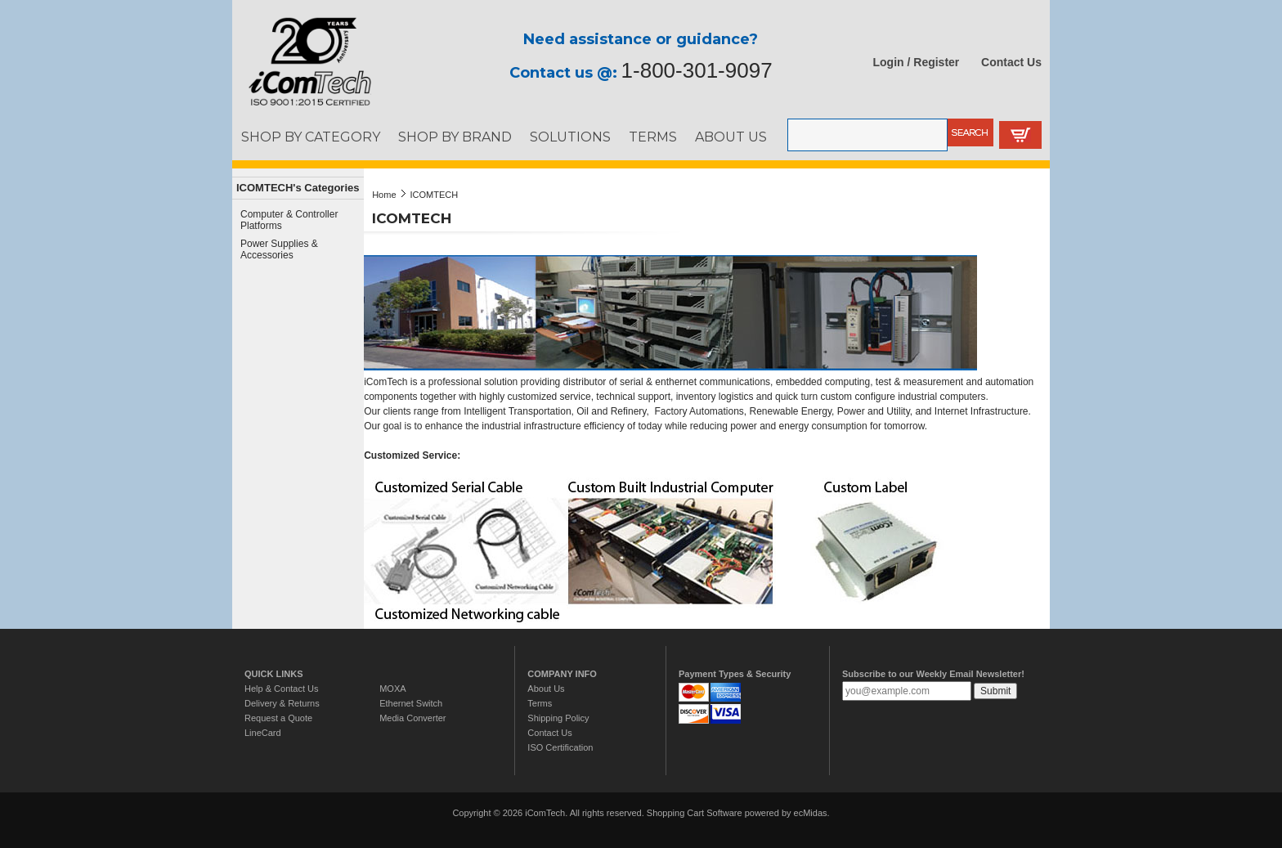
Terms (539, 703)
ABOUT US (731, 136)
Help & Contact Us (281, 688)
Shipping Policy (558, 718)
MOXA (392, 688)
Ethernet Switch (410, 703)
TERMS (653, 136)
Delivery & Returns (282, 703)
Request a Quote (278, 718)
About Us (545, 688)
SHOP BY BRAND (455, 136)
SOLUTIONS (570, 136)
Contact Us (1011, 62)
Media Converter (412, 718)
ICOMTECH (434, 195)
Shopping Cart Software (694, 813)
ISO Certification (560, 747)
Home (384, 195)
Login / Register (916, 62)
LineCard (262, 733)
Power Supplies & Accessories (279, 249)
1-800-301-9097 (697, 70)
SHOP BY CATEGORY (310, 136)
